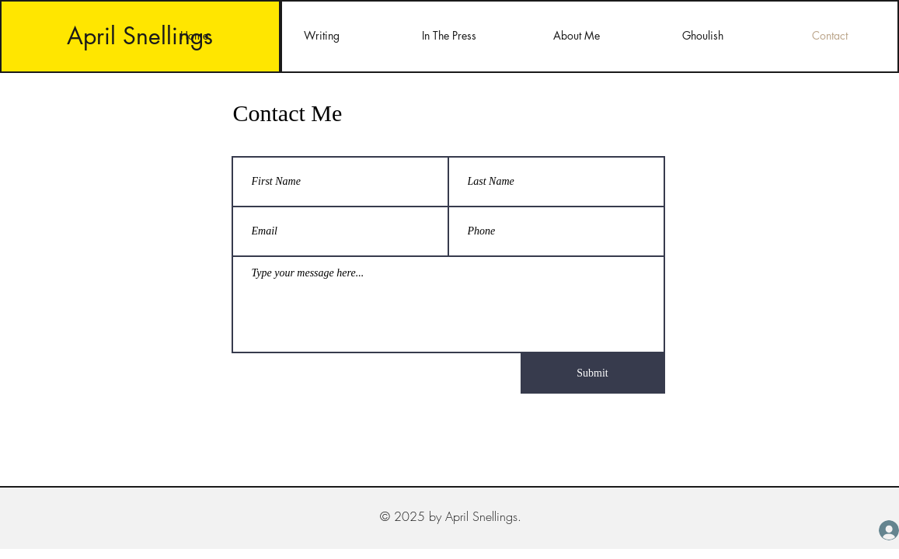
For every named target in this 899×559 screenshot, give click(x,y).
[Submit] (593, 373)
